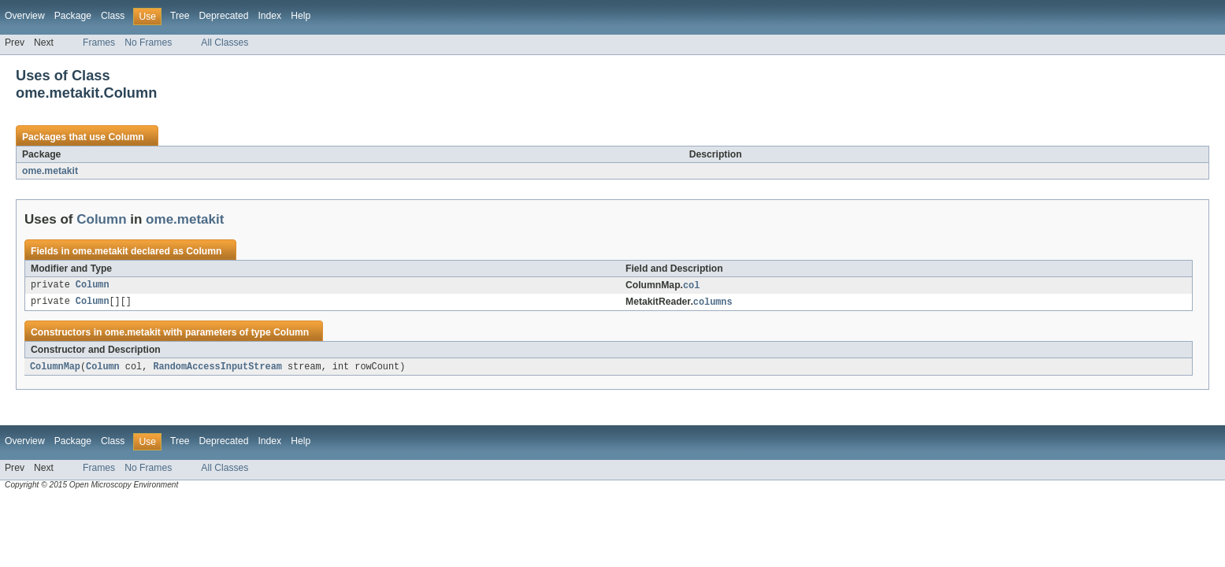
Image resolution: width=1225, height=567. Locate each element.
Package (72, 15)
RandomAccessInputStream (217, 368)
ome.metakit (50, 170)
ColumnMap (55, 368)
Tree (180, 15)
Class (112, 15)
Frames (99, 42)
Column (125, 137)
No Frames (148, 42)
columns (713, 303)
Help (300, 15)
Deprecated (224, 15)
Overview (25, 15)
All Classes (224, 42)
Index (269, 15)
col (691, 286)
